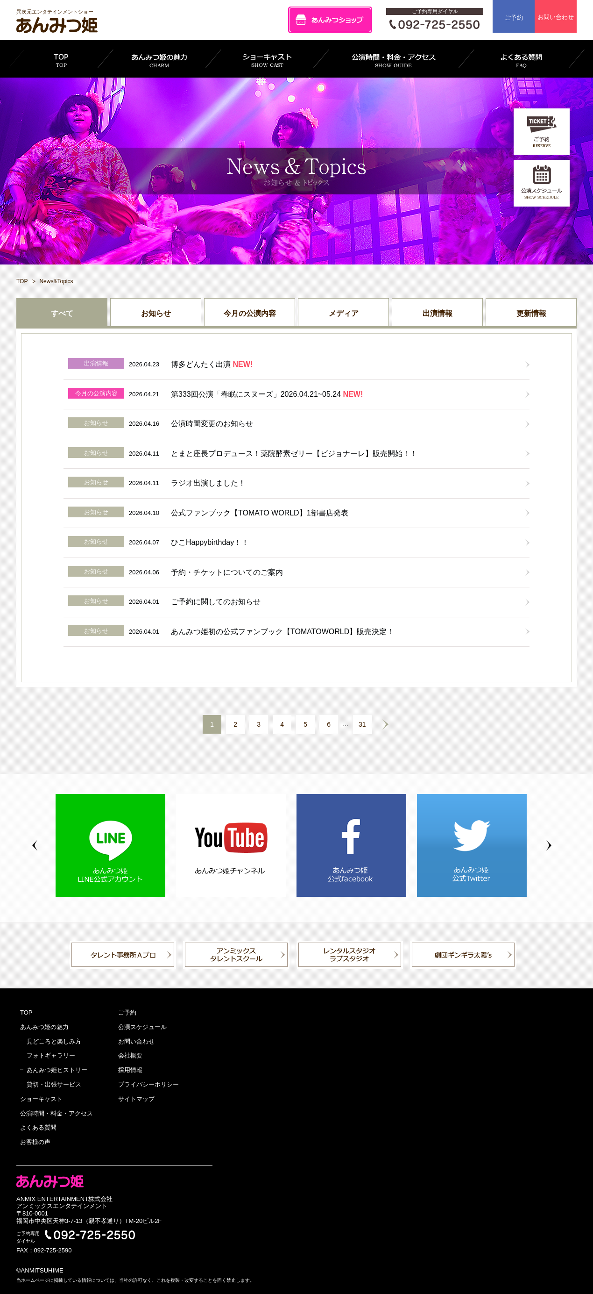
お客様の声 (35, 1141)
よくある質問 (38, 1127)
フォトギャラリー (51, 1055)
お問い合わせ (555, 17)
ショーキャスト (41, 1098)
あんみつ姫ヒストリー (57, 1069)
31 (362, 724)
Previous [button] (34, 845)
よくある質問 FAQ (521, 59)
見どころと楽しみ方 (54, 1041)
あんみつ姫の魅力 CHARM (159, 59)
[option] (116, 845)
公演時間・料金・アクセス (56, 1113)
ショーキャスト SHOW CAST (267, 59)
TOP (60, 59)
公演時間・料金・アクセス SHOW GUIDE (393, 59)
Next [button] (548, 845)
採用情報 (130, 1069)
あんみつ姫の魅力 (44, 1026)
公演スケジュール (142, 1026)
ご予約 (514, 17)
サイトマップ (136, 1098)
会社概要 (130, 1055)
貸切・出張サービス (54, 1084)
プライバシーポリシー (148, 1084)
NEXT (385, 724)
